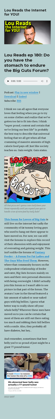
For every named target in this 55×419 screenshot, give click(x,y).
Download (10, 96)
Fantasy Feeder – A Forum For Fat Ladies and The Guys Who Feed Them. (26, 256)
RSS (19, 100)
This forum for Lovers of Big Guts (24, 219)
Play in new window (26, 92)
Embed (23, 96)
